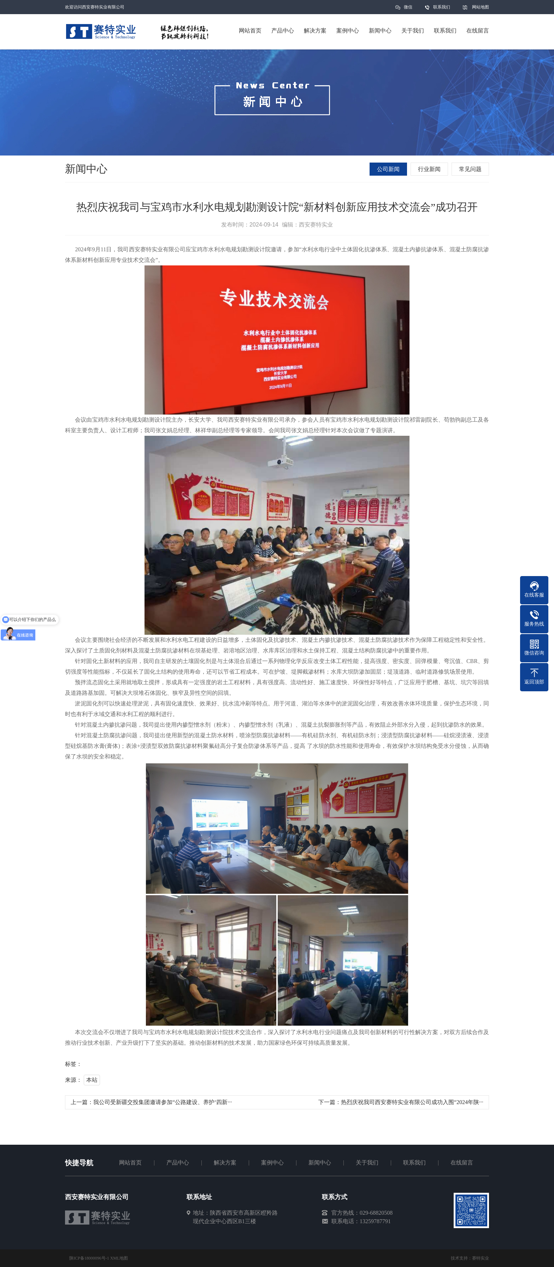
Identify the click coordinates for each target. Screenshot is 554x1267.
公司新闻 (388, 169)
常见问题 (470, 169)
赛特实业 (480, 1258)
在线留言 (461, 1163)
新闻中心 (319, 1163)
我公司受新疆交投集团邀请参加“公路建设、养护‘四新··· (162, 1102)
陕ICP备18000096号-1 (89, 1258)
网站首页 (130, 1163)
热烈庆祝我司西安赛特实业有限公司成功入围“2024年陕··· (412, 1102)
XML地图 (119, 1258)
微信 (408, 9)
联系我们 (441, 7)
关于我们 (367, 1163)
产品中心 (177, 1163)
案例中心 (272, 1163)
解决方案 (225, 1163)
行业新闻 (429, 169)
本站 (92, 1080)
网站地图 (480, 7)
